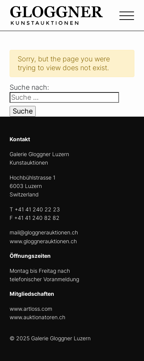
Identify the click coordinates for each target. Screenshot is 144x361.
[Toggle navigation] (126, 15)
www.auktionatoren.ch (37, 317)
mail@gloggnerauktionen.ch (44, 232)
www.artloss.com (31, 308)
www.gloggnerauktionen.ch (43, 241)
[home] (67, 20)
